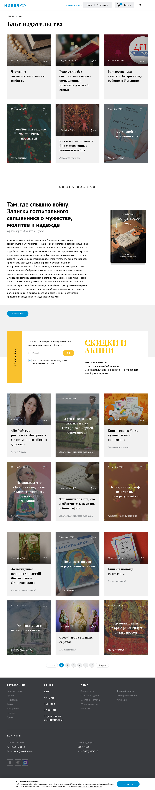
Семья (10, 704)
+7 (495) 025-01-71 (73, 5)
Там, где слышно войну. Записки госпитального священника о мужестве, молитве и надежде (39, 214)
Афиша (48, 685)
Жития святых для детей (23, 590)
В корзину (18, 314)
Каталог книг (16, 685)
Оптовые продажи (90, 695)
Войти (89, 5)
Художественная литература (122, 515)
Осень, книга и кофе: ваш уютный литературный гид (126, 491)
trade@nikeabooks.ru (23, 751)
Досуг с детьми (18, 451)
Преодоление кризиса (118, 447)
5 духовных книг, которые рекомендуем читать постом (126, 627)
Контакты (14, 735)
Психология (12, 699)
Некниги (11, 712)
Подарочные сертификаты (53, 718)
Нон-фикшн (13, 708)
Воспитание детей (117, 581)
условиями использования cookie (90, 786)
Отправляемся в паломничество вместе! (29, 627)
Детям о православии (21, 649)
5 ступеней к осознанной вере (126, 133)
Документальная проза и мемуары (76, 451)
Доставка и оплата (90, 699)
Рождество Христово (69, 157)
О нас (84, 685)
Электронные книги (127, 695)
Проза (10, 717)
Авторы (49, 697)
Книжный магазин (126, 690)
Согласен (128, 784)
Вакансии (85, 708)
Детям (14, 515)
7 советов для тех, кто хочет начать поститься (29, 133)
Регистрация (102, 5)
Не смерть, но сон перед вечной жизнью (77, 563)
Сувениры (122, 699)
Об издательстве (89, 704)
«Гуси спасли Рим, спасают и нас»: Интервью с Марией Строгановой (77, 425)
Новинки (50, 710)
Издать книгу (87, 690)
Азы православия (19, 157)
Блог (47, 691)
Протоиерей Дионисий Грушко (25, 231)
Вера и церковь (14, 690)
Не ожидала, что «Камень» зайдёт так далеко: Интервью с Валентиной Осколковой (29, 491)
